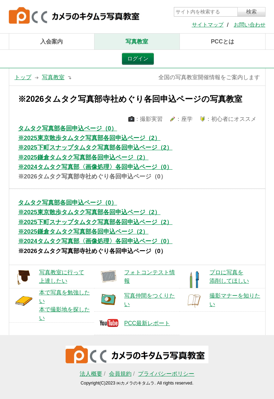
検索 (251, 11)
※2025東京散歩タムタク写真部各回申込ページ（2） (89, 138)
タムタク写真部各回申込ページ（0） (67, 128)
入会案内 (51, 42)
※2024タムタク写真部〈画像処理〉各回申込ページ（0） (95, 167)
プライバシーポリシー (166, 374)
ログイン (137, 58)
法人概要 (91, 374)
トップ (22, 77)
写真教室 (137, 42)
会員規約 (120, 374)
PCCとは (222, 42)
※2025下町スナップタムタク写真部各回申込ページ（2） (95, 147)
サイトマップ (208, 25)
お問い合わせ (250, 25)
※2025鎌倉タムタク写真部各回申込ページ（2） (83, 157)
